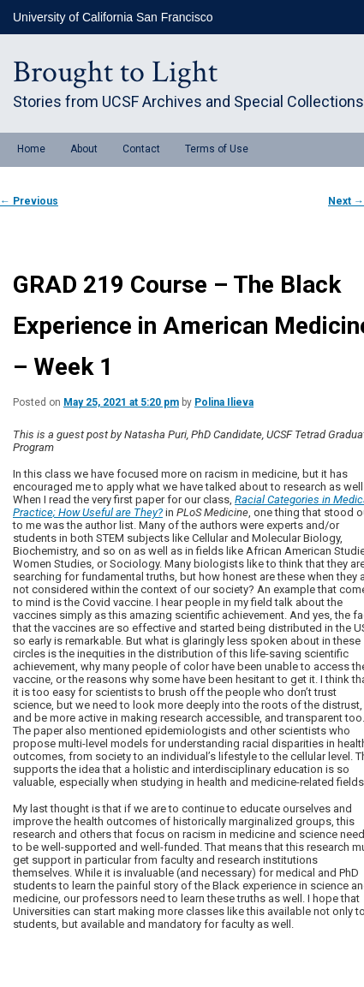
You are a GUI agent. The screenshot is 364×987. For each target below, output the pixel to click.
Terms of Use (216, 149)
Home (31, 149)
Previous (29, 201)
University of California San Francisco (112, 17)
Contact (141, 149)
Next (346, 201)
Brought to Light (115, 72)
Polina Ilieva (224, 402)
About (84, 149)
